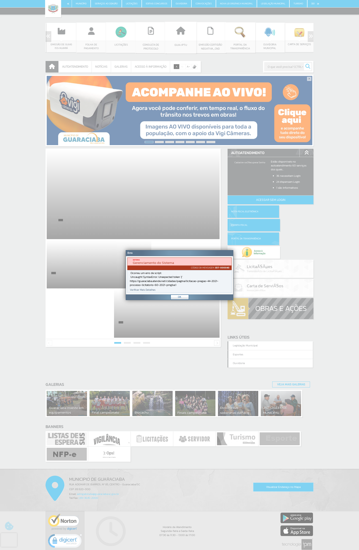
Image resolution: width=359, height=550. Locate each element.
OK (179, 297)
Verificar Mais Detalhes (142, 290)
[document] (179, 275)
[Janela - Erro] (179, 275)
